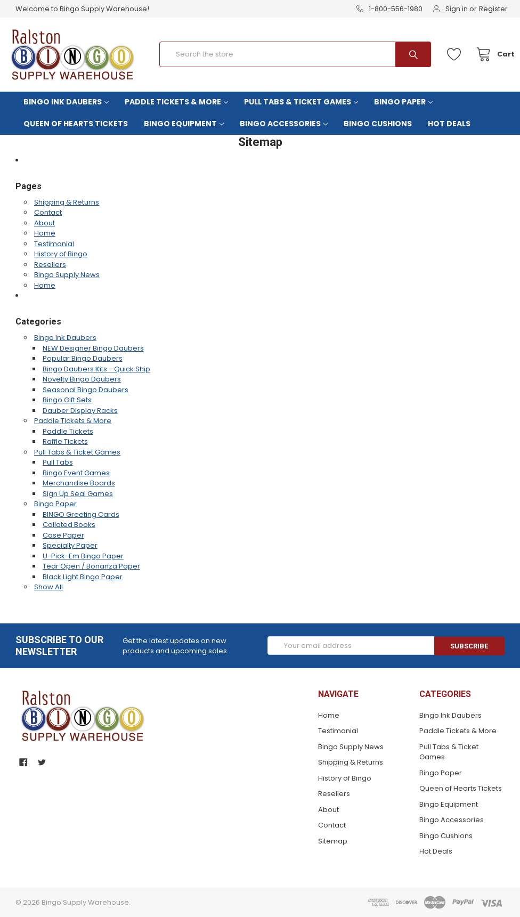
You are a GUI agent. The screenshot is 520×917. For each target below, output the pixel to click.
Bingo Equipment (184, 123)
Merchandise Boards (79, 483)
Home (44, 233)
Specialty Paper (70, 545)
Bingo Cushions (378, 123)
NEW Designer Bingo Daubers (93, 348)
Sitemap (332, 841)
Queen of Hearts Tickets (75, 123)
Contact (48, 212)
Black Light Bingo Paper (83, 577)
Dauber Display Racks (80, 410)
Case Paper (63, 535)
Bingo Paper (403, 101)
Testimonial (54, 244)
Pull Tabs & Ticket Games (301, 101)
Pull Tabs (58, 462)
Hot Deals (449, 123)
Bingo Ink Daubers (66, 101)
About (44, 223)
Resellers (50, 264)
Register (493, 9)
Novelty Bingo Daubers (82, 379)
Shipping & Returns (66, 202)
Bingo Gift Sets (67, 400)
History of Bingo (60, 254)
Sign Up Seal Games (78, 494)
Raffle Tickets (65, 441)
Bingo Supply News (67, 275)
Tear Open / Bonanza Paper (91, 566)
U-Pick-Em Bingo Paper (83, 556)
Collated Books (69, 525)
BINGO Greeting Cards (81, 514)
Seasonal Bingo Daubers (85, 390)
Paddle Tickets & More (176, 101)
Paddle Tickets (68, 431)
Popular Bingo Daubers (83, 358)
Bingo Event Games (76, 473)
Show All (48, 587)
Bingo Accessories (284, 123)
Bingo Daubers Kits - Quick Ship (96, 369)
